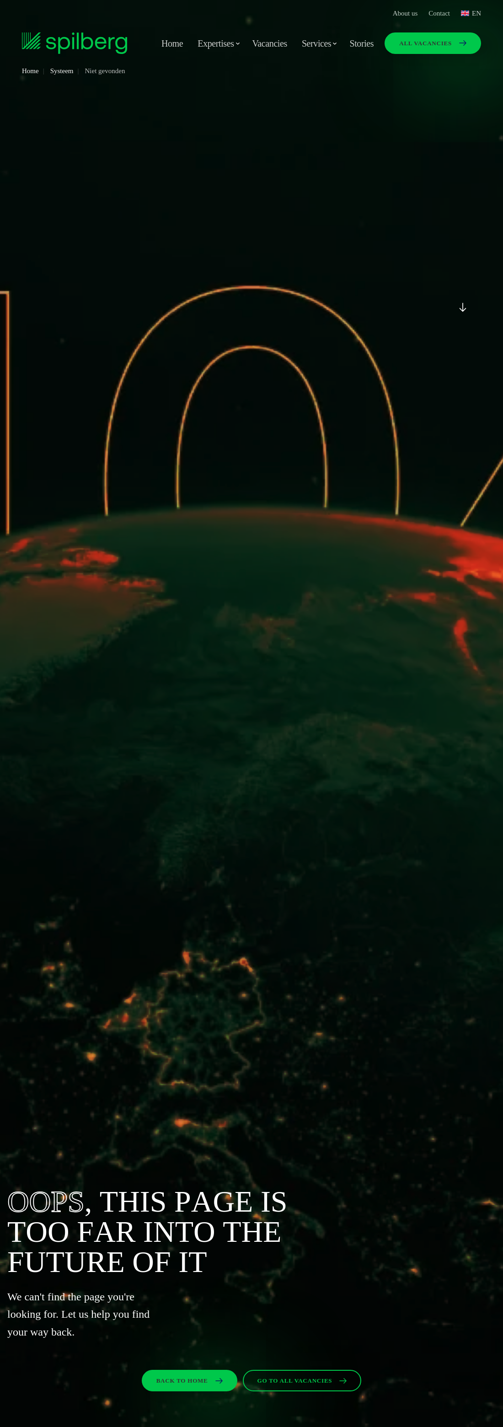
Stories (361, 43)
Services (317, 43)
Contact (439, 13)
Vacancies (269, 43)
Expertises (216, 43)
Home (172, 43)
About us (405, 13)
